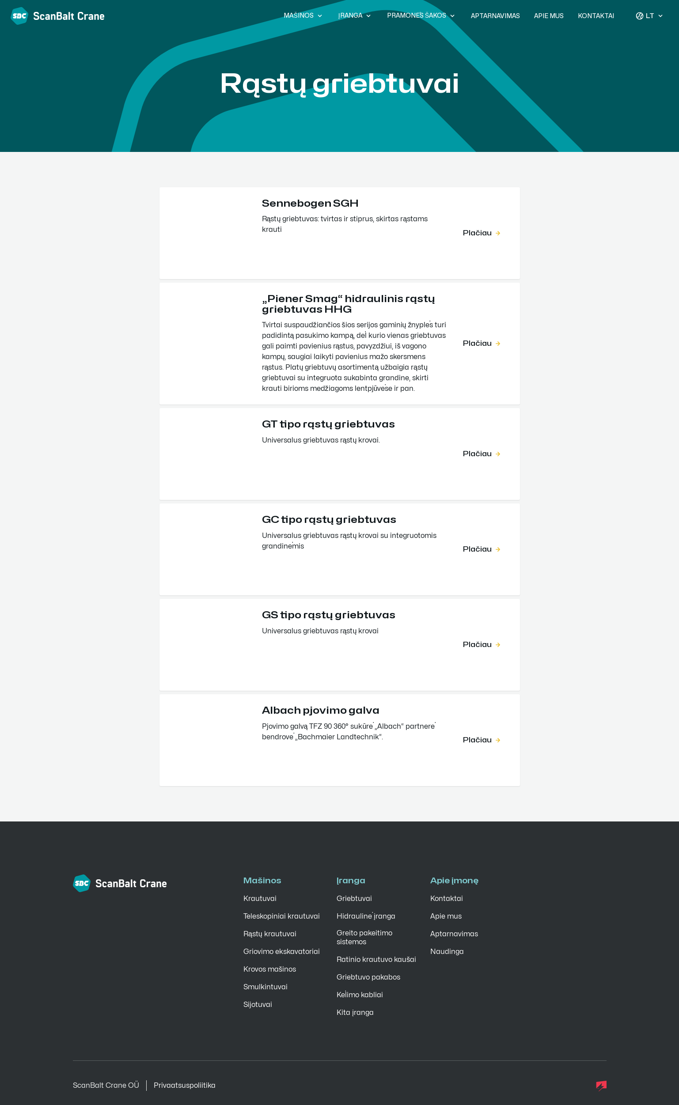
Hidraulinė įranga (366, 916)
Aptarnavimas (495, 16)
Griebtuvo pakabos (368, 977)
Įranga (355, 15)
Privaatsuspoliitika (185, 1085)
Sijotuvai (257, 1004)
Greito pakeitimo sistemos (364, 938)
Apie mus (549, 16)
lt (650, 15)
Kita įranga (355, 1012)
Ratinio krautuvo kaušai (376, 959)
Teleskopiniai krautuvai (281, 916)
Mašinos (304, 15)
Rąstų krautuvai (269, 934)
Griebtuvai (354, 898)
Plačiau (482, 233)
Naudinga (447, 951)
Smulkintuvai (265, 987)
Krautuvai (260, 898)
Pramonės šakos (422, 15)
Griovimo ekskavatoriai (281, 951)
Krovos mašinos (269, 969)
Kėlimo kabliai (360, 995)
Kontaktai (596, 16)
